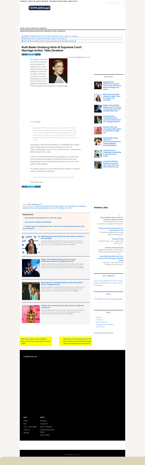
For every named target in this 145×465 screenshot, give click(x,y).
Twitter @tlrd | (99, 299)
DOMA (56, 206)
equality (61, 206)
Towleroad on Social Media (105, 324)
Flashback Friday (117, 239)
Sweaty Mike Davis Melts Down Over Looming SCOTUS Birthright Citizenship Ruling (110, 258)
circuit (37, 206)
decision (48, 206)
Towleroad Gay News (73, 8)
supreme (61, 208)
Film (24, 424)
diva (52, 206)
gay (46, 69)
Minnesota (42, 74)
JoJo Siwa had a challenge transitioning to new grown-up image (112, 153)
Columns (26, 430)
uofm (70, 208)
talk (41, 71)
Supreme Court (37, 204)
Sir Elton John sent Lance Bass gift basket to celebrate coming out (112, 129)
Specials (26, 433)
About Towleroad (101, 322)
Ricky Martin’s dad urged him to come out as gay (43, 218)
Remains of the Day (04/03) (114, 247)
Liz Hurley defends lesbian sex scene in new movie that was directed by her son (111, 164)
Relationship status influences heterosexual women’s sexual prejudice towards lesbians (112, 141)
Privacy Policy (100, 327)
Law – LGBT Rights (30, 427)
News (29, 204)
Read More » (72, 244)
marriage (83, 206)
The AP (33, 122)
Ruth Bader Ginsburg (41, 208)
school (51, 208)
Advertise (99, 317)
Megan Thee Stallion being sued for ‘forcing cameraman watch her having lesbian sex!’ (49, 41)
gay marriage (72, 206)
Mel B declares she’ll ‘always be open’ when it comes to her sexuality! (44, 38)
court (43, 206)
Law (31, 76)
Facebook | (108, 299)
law (78, 206)
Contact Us (99, 320)
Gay (66, 206)
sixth (56, 208)
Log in (78, 454)
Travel (25, 421)
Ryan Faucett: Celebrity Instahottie (38, 222)
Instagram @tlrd (117, 299)
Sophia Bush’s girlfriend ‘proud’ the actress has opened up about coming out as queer (49, 36)
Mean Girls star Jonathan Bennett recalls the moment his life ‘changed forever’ (112, 119)
